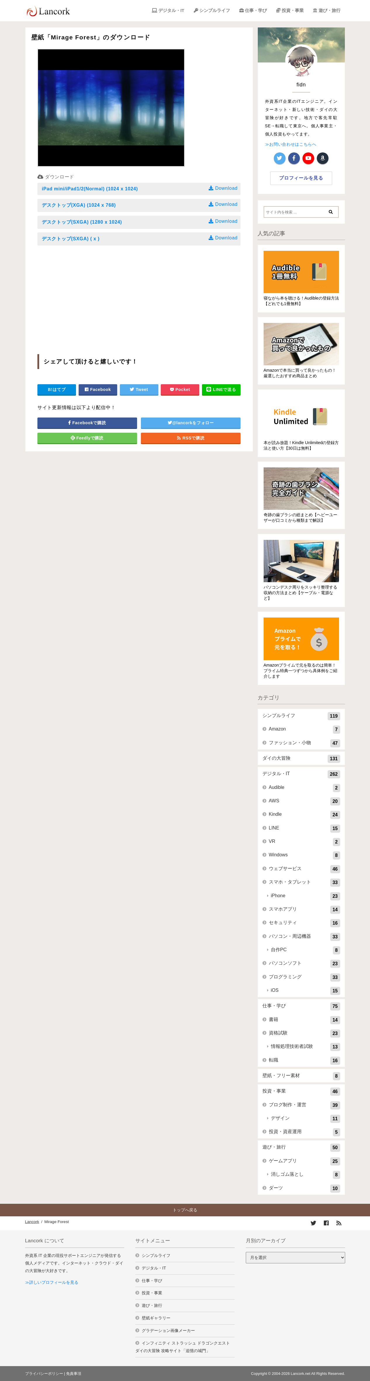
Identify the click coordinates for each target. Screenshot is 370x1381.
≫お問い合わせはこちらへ (291, 144)
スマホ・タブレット (304, 883)
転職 (304, 1061)
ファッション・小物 (304, 743)
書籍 (304, 1020)
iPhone (305, 896)
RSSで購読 (190, 438)
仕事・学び (256, 10)
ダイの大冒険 (301, 759)
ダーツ (304, 1189)
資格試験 (304, 1033)
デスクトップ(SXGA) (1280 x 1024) (140, 221)
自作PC (305, 950)
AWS (304, 801)
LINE (304, 829)
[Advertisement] (86, 297)
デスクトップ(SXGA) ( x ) (140, 237)
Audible (304, 788)
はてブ (57, 389)
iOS (305, 991)
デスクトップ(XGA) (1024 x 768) (140, 204)
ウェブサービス (304, 869)
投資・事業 (293, 10)
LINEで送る (221, 389)
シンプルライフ (214, 10)
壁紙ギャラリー (156, 1318)
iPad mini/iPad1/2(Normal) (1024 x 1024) (140, 188)
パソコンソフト (304, 964)
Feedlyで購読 (86, 438)
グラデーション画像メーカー (168, 1330)
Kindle (304, 815)
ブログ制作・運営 (304, 1105)
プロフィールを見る (301, 177)
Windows (304, 855)
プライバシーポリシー (44, 1373)
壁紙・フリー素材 (301, 1076)
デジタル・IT (171, 10)
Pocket (180, 389)
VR (304, 842)
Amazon (304, 730)
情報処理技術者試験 (305, 1047)
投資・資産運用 (304, 1132)
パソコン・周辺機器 (304, 937)
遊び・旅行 (329, 10)
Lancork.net (300, 1373)
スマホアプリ (304, 910)
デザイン (305, 1119)
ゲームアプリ (304, 1161)
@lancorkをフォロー (191, 422)
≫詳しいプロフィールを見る (51, 1282)
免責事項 (73, 1373)
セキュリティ (304, 923)
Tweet (139, 389)
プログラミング (304, 977)
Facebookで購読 (87, 422)
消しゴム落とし (305, 1175)
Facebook (98, 389)
